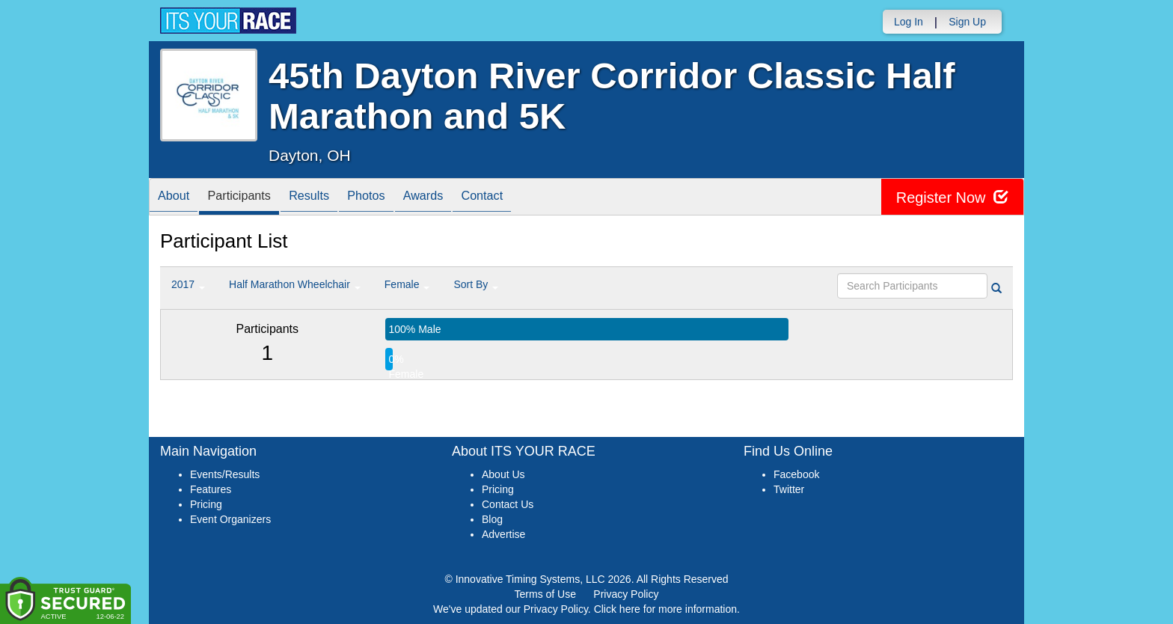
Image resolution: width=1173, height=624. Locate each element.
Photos (392, 198)
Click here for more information (665, 609)
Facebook (796, 474)
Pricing (206, 504)
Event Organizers (230, 519)
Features (210, 489)
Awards (457, 198)
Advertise (503, 534)
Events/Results (225, 474)
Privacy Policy (625, 594)
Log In (908, 22)
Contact (523, 198)
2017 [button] (188, 284)
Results (328, 198)
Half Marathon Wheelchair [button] (295, 284)
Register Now (951, 197)
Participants (251, 198)
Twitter (789, 489)
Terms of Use (545, 594)
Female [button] (407, 284)
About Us (503, 474)
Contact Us (507, 504)
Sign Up (967, 22)
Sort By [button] (475, 284)
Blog (492, 519)
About (177, 198)
